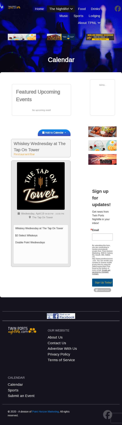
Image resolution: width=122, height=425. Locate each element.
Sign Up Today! (103, 282)
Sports (13, 390)
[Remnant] (14, 7)
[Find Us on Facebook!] (61, 315)
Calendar (15, 385)
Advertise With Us (62, 349)
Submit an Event (21, 396)
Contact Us (57, 343)
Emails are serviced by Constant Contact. (101, 272)
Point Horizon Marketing (45, 411)
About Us (55, 337)
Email (95, 230)
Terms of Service (61, 360)
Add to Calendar (53, 132)
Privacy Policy (59, 354)
